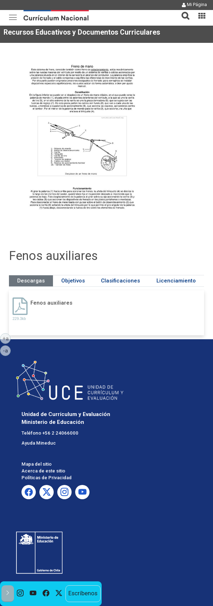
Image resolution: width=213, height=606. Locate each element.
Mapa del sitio (36, 464)
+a (7, 338)
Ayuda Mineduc (38, 443)
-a (7, 350)
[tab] (182, 11)
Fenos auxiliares (51, 303)
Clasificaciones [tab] (120, 280)
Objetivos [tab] (73, 280)
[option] (20, 593)
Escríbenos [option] (82, 593)
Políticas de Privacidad (46, 477)
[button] (182, 11)
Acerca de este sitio (43, 471)
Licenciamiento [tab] (176, 280)
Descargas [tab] (31, 280)
